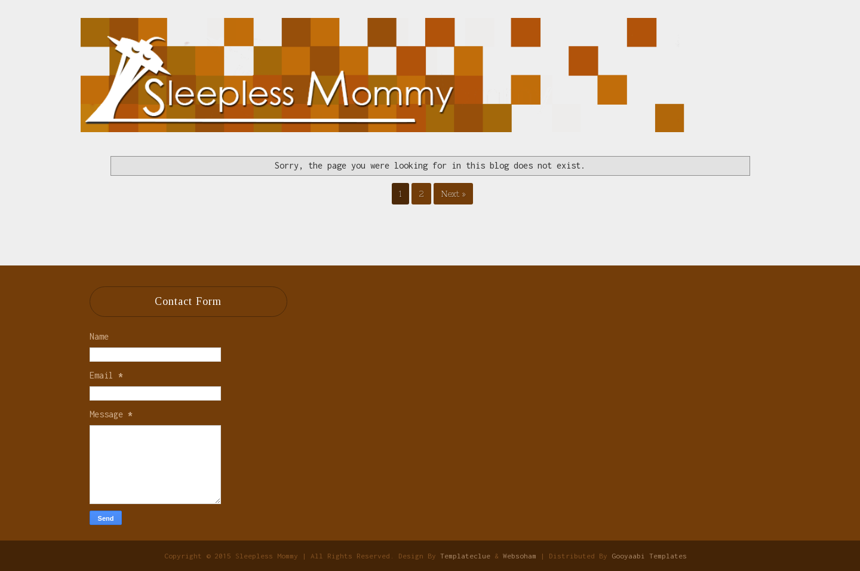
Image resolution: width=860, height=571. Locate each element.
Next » (453, 194)
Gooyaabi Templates (649, 555)
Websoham (519, 555)
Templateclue (465, 555)
